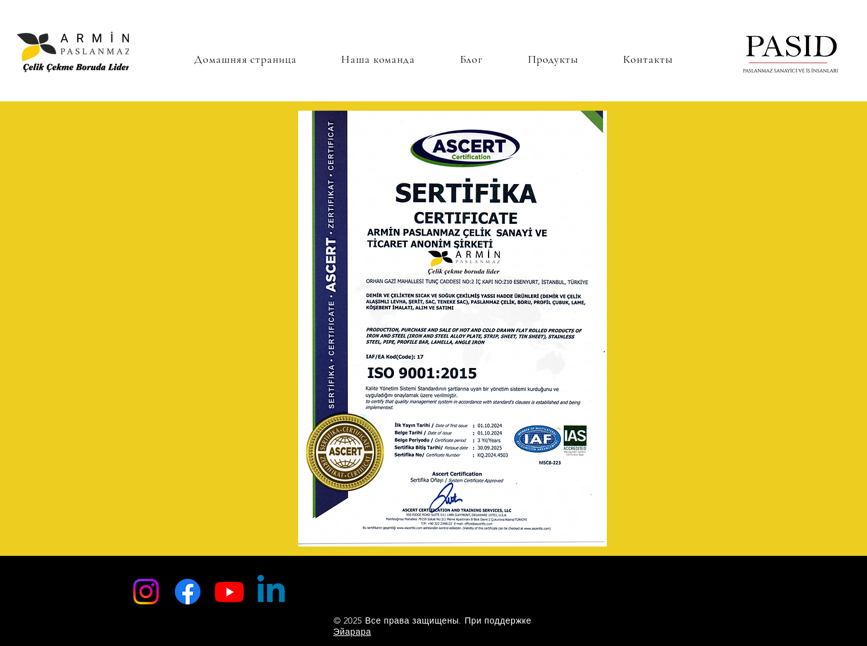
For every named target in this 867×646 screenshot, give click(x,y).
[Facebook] (188, 591)
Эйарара (353, 631)
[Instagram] (146, 591)
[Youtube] (229, 591)
